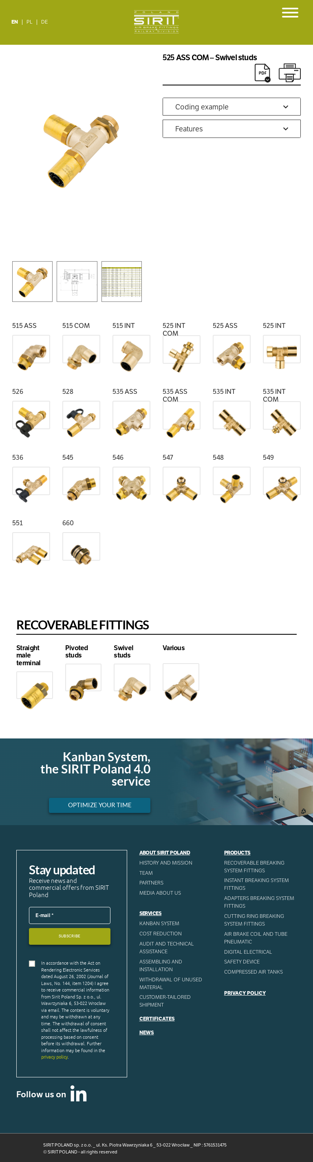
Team (146, 873)
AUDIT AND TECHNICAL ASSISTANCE (166, 948)
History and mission (165, 863)
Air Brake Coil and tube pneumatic (255, 938)
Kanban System (159, 923)
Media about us (160, 893)
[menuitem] (14, 22)
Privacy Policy (245, 993)
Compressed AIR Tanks (253, 972)
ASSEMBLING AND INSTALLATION (160, 966)
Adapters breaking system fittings (259, 902)
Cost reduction (160, 933)
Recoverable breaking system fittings (254, 867)
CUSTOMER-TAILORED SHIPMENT (165, 1001)
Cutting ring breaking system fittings (254, 920)
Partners (151, 883)
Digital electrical (248, 952)
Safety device (242, 962)
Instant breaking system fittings (256, 884)
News (146, 1032)
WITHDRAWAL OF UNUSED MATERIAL (170, 983)
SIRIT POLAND (62, 1152)
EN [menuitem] (14, 22)
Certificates (157, 1019)
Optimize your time (100, 805)
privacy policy (54, 1057)
